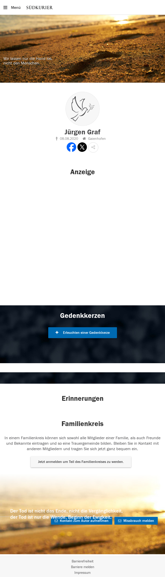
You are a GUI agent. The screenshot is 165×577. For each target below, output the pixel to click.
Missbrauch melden (136, 521)
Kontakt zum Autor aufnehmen (82, 521)
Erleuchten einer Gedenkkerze (83, 333)
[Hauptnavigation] (82, 7)
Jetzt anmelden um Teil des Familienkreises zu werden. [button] (81, 462)
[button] (93, 147)
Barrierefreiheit (83, 561)
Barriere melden (82, 567)
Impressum (82, 573)
